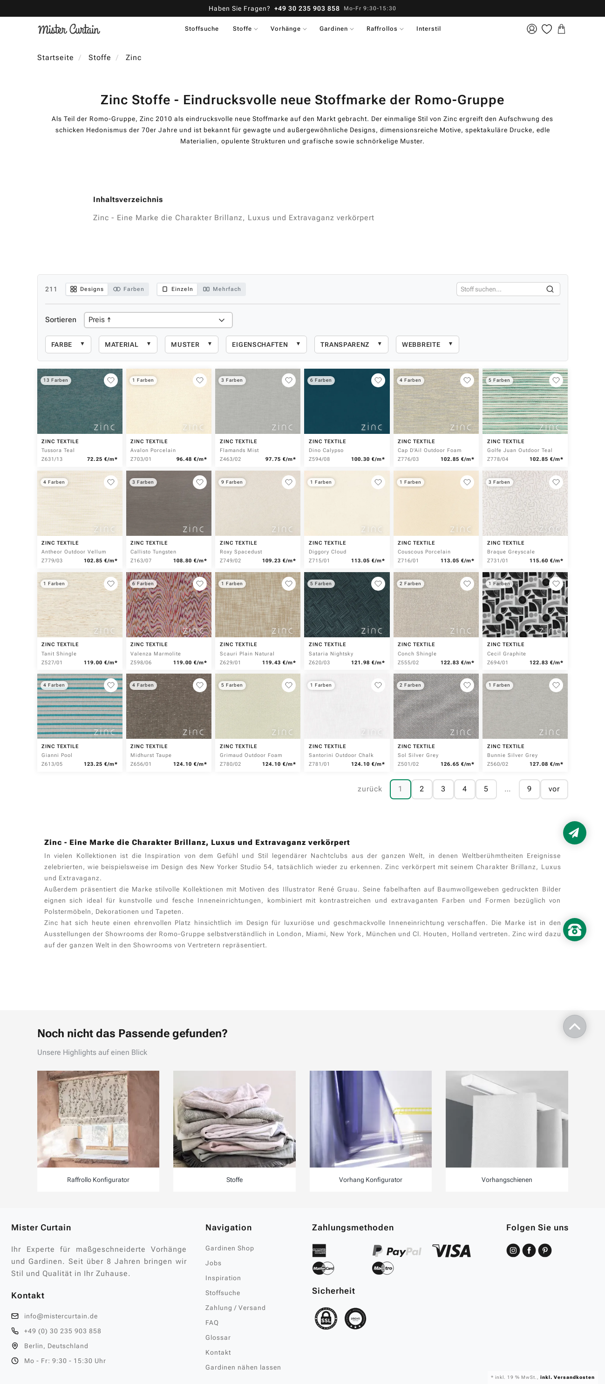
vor (554, 788)
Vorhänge (286, 28)
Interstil (428, 28)
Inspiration (223, 1278)
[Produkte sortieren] (158, 320)
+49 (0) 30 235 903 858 (63, 1331)
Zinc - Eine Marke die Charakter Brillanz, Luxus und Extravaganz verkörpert (233, 217)
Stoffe (242, 28)
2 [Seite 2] (422, 788)
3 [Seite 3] (443, 788)
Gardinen (333, 28)
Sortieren (60, 319)
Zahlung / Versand (235, 1307)
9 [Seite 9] (529, 788)
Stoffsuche (202, 28)
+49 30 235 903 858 (307, 8)
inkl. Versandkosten (567, 1377)
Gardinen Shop (229, 1248)
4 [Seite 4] (464, 788)
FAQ (212, 1322)
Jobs (213, 1263)
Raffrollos (382, 28)
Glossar (218, 1337)
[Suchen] (550, 289)
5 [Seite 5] (486, 788)
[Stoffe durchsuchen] (498, 289)
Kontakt (218, 1352)
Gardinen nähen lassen (243, 1367)
